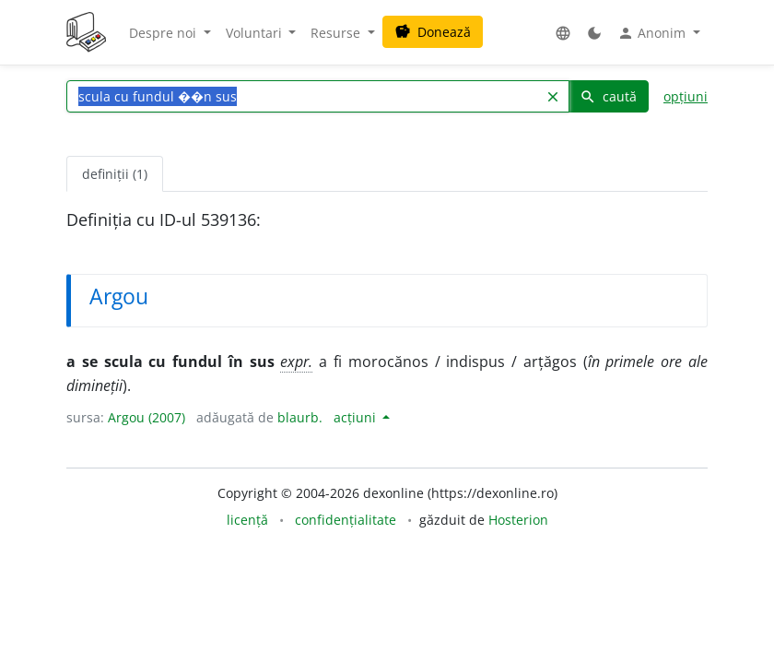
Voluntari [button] (256, 33)
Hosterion (518, 519)
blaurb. (299, 417)
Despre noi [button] (164, 33)
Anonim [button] (653, 33)
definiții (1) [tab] (114, 174)
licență (247, 519)
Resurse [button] (337, 33)
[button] (563, 33)
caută (608, 96)
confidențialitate (345, 519)
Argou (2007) (146, 417)
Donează (432, 32)
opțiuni (685, 96)
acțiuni (357, 417)
